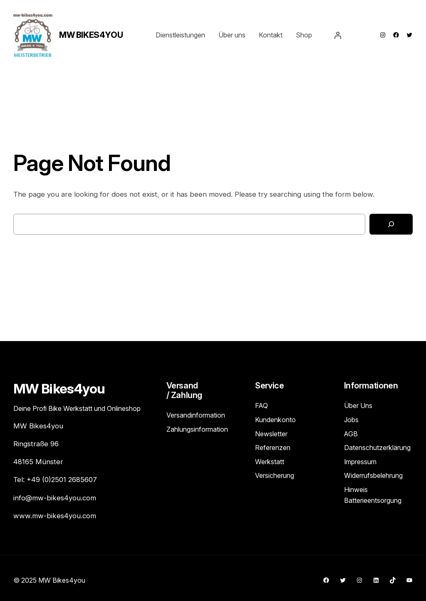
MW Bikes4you (91, 35)
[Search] (391, 224)
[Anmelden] (338, 35)
